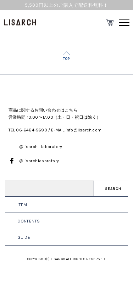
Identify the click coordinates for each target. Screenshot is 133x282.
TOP (66, 59)
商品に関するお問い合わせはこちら (43, 110)
